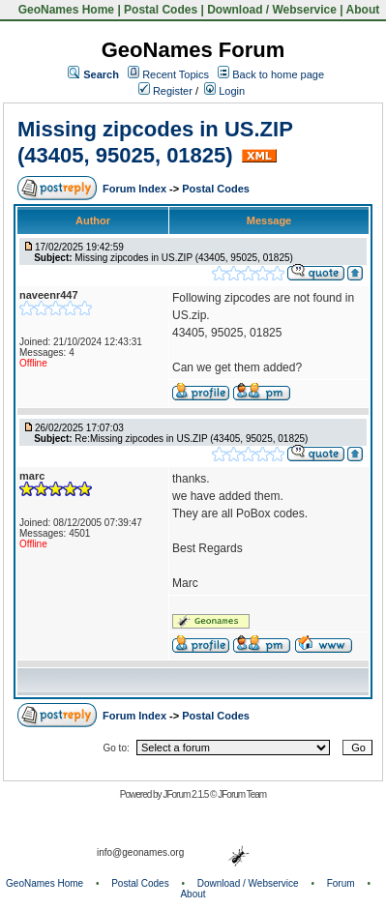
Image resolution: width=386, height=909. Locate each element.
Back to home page (278, 74)
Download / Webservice (272, 9)
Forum (341, 883)
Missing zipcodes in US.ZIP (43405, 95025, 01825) (154, 141)
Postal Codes (160, 9)
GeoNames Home (64, 9)
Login (224, 91)
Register (165, 91)
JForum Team (242, 794)
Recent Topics (175, 74)
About (363, 9)
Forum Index (136, 188)
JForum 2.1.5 (186, 794)
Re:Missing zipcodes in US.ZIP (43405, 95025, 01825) (191, 438)
